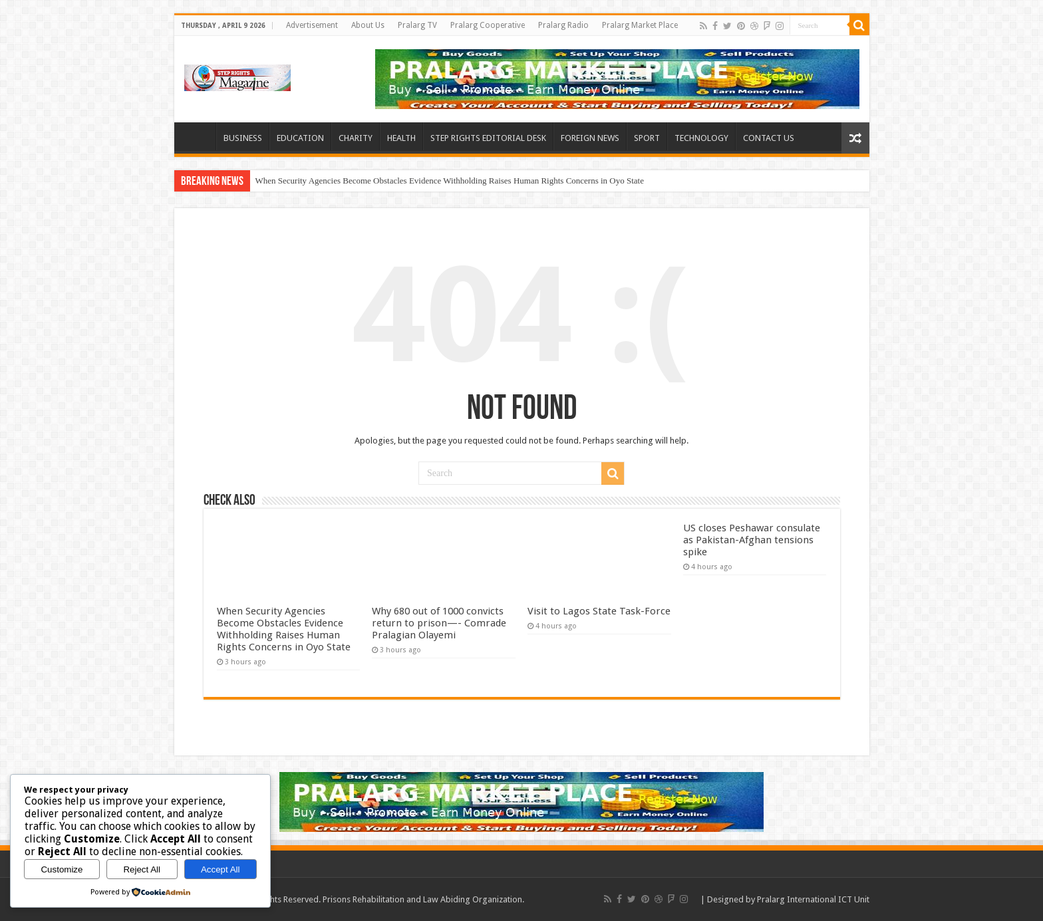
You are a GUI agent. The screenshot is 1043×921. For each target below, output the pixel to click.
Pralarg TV (417, 25)
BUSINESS (243, 138)
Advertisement (312, 25)
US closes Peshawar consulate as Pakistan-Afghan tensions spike (751, 540)
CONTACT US (768, 138)
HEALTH (401, 138)
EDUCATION (300, 138)
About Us (367, 25)
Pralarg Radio (563, 25)
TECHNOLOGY (701, 138)
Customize (61, 869)
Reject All (141, 869)
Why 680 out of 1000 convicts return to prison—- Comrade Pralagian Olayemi (439, 623)
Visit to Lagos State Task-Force (598, 611)
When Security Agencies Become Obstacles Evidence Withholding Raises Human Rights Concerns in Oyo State (449, 181)
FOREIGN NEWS (590, 138)
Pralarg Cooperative (487, 25)
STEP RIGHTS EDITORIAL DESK (488, 138)
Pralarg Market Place (640, 25)
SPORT (647, 138)
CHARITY (355, 138)
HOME (198, 136)
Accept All (220, 869)
